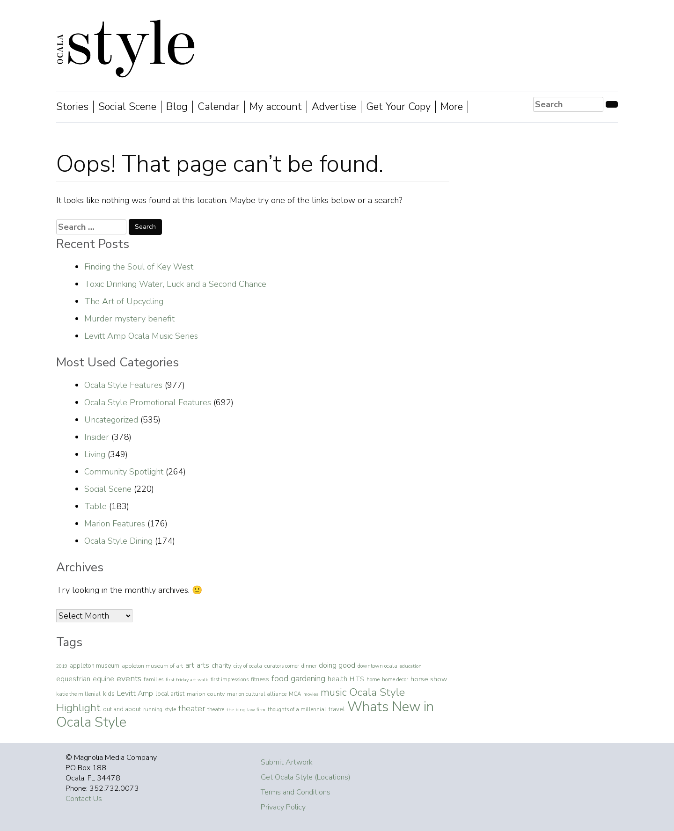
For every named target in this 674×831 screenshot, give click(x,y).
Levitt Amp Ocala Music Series (141, 336)
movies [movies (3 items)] (310, 694)
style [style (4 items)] (170, 709)
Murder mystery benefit (129, 318)
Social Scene (127, 107)
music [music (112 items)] (334, 692)
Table (95, 506)
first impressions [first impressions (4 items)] (230, 679)
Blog (177, 107)
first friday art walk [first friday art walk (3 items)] (187, 679)
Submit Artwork (287, 762)
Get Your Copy (398, 107)
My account (275, 107)
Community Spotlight (123, 471)
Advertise (334, 107)
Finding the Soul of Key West (138, 266)
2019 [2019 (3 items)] (61, 666)
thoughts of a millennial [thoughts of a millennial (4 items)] (297, 709)
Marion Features (114, 523)
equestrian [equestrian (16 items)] (73, 679)
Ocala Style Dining (118, 541)
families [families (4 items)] (153, 679)
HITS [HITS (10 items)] (357, 679)
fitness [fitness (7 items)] (260, 679)
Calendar (219, 107)
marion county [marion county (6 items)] (206, 694)
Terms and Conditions (295, 792)
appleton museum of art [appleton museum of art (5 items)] (152, 666)
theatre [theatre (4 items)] (215, 709)
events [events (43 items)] (129, 678)
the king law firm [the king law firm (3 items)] (246, 709)
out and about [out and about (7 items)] (122, 709)
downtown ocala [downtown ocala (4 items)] (377, 666)
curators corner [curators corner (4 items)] (281, 666)
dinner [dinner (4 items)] (308, 666)
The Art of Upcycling (123, 301)
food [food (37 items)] (279, 678)
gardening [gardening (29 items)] (308, 678)
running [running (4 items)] (152, 709)
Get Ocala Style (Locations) (306, 777)
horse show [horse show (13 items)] (428, 679)
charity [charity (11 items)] (221, 665)
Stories (72, 107)
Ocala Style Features (123, 385)
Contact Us (84, 799)
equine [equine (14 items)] (103, 679)
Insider (96, 437)
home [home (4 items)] (373, 679)
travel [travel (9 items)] (337, 709)
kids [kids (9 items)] (109, 693)
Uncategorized (111, 419)
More (451, 107)
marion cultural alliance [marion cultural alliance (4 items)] (256, 694)
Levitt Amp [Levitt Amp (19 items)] (135, 693)
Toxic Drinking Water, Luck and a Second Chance (175, 284)
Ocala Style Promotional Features (147, 402)
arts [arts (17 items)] (203, 665)
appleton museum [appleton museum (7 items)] (94, 666)
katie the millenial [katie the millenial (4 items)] (78, 694)
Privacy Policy (283, 807)
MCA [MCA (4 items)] (295, 694)
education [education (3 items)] (411, 666)
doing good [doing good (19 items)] (337, 665)
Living (94, 454)
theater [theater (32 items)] (191, 708)
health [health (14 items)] (337, 679)
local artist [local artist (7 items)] (169, 694)
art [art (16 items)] (189, 665)
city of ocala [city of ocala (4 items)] (248, 666)
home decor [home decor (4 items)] (395, 679)
